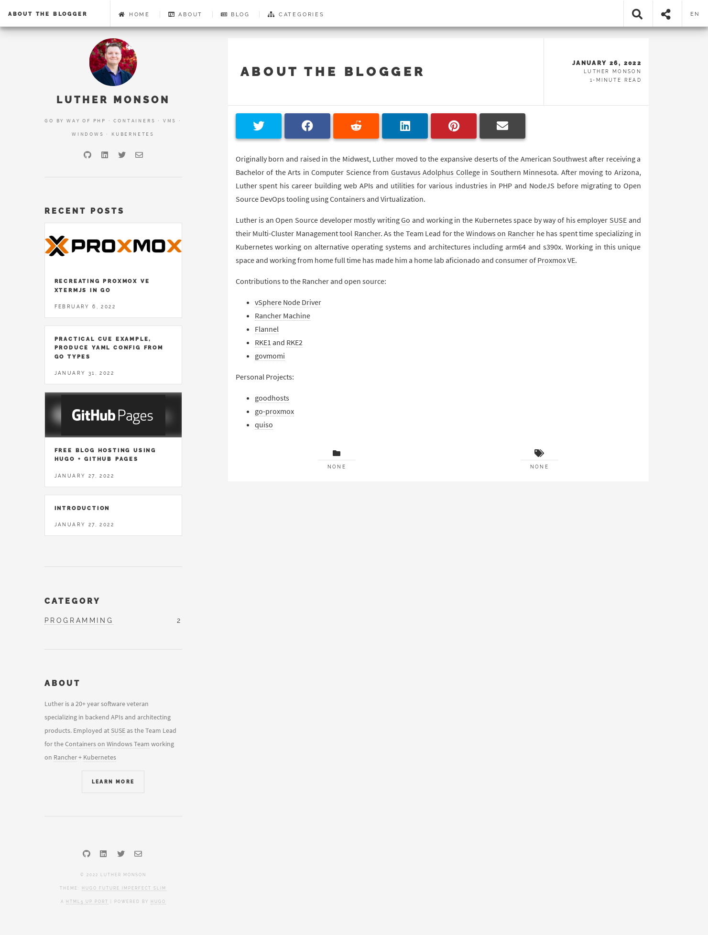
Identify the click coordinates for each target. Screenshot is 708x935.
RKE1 (263, 342)
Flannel (267, 329)
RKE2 (294, 342)
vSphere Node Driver (288, 302)
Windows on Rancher (500, 233)
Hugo (158, 901)
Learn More (113, 781)
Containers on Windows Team (107, 743)
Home (134, 14)
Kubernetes (99, 757)
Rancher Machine (282, 315)
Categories (296, 14)
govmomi (270, 355)
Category (72, 601)
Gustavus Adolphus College (435, 172)
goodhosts (272, 397)
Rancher (367, 233)
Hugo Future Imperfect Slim (124, 888)
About (185, 14)
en (695, 14)
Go (405, 220)
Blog (235, 14)
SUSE (618, 220)
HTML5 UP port (87, 901)
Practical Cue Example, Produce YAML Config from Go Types (108, 348)
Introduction (82, 508)
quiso (264, 424)
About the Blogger (47, 14)
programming (79, 620)
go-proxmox (274, 411)
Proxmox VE (556, 260)
